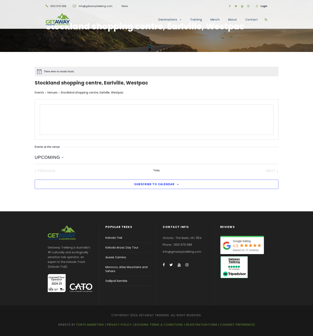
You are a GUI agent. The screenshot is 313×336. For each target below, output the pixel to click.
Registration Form (201, 325)
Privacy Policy (119, 325)
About (232, 20)
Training (196, 20)
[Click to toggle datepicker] (49, 157)
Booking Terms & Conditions (159, 325)
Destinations (167, 20)
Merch (215, 20)
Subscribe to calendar (154, 184)
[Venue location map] (156, 120)
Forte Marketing (90, 325)
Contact (251, 20)
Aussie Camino (115, 257)
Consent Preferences (237, 325)
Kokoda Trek (113, 238)
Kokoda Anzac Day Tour (121, 248)
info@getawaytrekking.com (95, 6)
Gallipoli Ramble (116, 281)
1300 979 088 (58, 6)
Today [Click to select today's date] (156, 170)
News (125, 6)
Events (39, 92)
